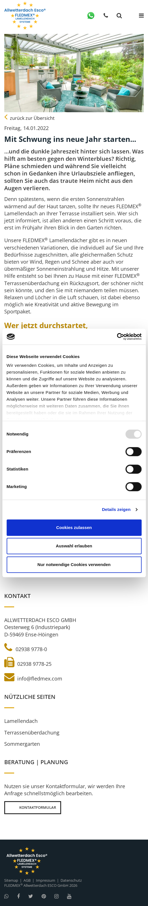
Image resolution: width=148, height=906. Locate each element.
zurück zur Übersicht (29, 118)
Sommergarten (22, 743)
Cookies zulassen (74, 527)
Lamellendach (21, 721)
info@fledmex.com (33, 678)
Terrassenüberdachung (31, 732)
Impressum (45, 880)
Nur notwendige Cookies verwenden (73, 564)
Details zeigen (116, 509)
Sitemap (11, 880)
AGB (27, 880)
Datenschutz (71, 880)
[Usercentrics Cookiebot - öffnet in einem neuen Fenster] (116, 336)
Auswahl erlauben (74, 545)
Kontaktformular (32, 807)
